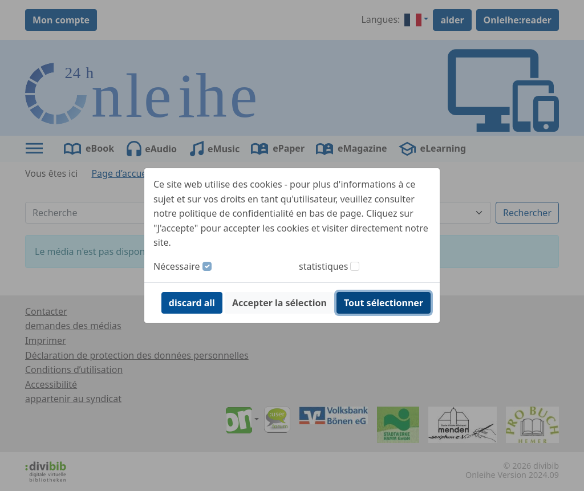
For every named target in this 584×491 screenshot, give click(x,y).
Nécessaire (176, 266)
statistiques (323, 266)
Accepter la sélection (279, 303)
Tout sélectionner (383, 303)
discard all (192, 303)
